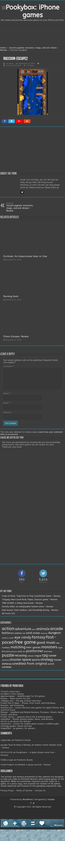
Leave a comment (13, 65)
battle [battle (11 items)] (6, 633)
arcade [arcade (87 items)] (56, 628)
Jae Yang (9, 64)
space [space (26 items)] (26, 660)
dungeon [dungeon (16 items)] (54, 633)
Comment (8, 366)
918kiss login (7, 760)
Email (6, 403)
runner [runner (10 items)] (52, 655)
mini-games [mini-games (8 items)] (33, 647)
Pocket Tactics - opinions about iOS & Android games (26, 717)
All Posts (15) (8, 613)
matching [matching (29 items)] (18, 647)
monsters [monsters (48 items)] (49, 647)
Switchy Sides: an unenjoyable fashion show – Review (27, 606)
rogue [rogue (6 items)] (38, 655)
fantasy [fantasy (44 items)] (38, 637)
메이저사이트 (6, 752)
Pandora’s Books (23, 740)
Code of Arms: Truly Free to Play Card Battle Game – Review (31, 596)
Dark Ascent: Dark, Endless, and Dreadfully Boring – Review (30, 610)
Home (3, 48)
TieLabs (51, 799)
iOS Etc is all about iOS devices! (16, 721)
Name (6, 393)
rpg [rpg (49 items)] (45, 655)
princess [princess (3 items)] (48, 651)
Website (7, 412)
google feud (7, 745)
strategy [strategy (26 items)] (46, 660)
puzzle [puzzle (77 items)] (8, 655)
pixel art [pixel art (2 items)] (21, 651)
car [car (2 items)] (23, 633)
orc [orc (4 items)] (3, 651)
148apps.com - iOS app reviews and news (21, 701)
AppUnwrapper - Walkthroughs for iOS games (23, 696)
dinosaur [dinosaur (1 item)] (44, 633)
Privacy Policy (7, 790)
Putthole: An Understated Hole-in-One (25, 256)
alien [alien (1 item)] (34, 629)
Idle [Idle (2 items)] (57, 643)
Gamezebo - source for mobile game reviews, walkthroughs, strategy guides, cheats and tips (30, 725)
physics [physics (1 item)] (14, 652)
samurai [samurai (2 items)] (5, 660)
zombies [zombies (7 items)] (7, 667)
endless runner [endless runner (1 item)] (8, 638)
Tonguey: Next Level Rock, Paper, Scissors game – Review (29, 599)
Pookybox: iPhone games (32, 11)
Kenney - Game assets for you (15, 698)
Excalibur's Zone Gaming (12, 694)
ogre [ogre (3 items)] (60, 647)
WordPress (28, 799)
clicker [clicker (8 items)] (36, 632)
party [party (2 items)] (8, 651)
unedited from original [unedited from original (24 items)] (29, 664)
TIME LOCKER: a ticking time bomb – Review (22, 603)
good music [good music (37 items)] (46, 642)
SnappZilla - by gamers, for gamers (18, 728)
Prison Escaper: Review (16, 336)
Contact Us (40, 790)
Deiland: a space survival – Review (34, 764)
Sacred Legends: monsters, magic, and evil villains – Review (22, 207)
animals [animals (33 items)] (42, 629)
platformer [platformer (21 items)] (34, 651)
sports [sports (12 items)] (36, 659)
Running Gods (10, 296)
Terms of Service (24, 790)
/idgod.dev (6, 740)
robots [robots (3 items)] (30, 656)
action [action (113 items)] (8, 628)
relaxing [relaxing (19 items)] (21, 655)
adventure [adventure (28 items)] (23, 629)
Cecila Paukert (7, 764)
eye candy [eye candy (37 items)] (22, 637)
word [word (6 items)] (51, 663)
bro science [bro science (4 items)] (16, 633)
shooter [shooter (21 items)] (16, 659)
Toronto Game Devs (10, 691)
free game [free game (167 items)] (25, 642)
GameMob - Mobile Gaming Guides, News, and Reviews (27, 719)
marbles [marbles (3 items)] (6, 647)
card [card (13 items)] (29, 633)
